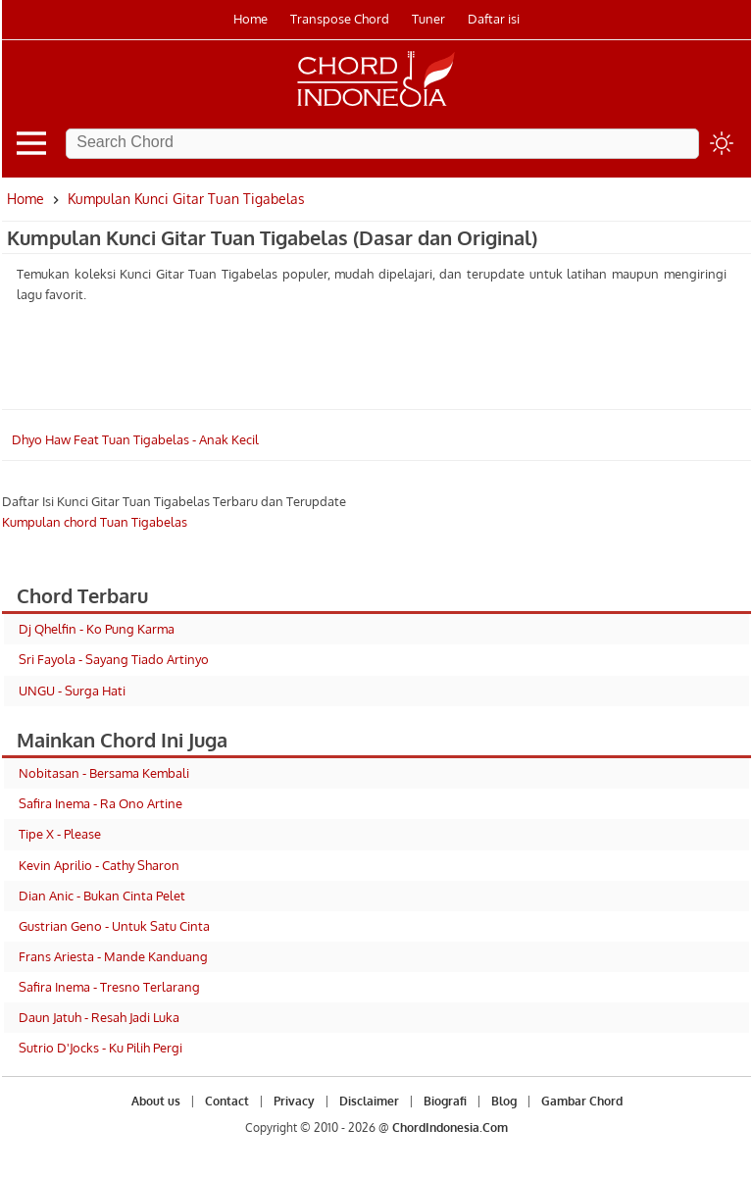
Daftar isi (494, 18)
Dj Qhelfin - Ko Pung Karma (97, 629)
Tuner (428, 18)
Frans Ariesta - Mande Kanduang (113, 956)
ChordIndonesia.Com (450, 1127)
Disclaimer (369, 1101)
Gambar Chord (582, 1101)
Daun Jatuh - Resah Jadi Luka (99, 1017)
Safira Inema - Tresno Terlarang (109, 987)
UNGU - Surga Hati (72, 690)
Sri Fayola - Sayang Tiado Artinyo (114, 659)
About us (155, 1101)
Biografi (445, 1101)
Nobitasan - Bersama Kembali (104, 773)
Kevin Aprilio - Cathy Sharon (99, 865)
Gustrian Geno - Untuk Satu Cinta (114, 926)
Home (250, 18)
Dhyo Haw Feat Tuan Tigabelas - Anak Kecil (135, 439)
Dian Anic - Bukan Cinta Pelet (102, 895)
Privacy (294, 1101)
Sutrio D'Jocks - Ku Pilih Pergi (100, 1047)
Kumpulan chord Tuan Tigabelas (94, 522)
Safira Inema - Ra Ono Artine (100, 803)
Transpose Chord (339, 18)
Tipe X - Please (60, 834)
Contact (227, 1101)
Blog (504, 1101)
